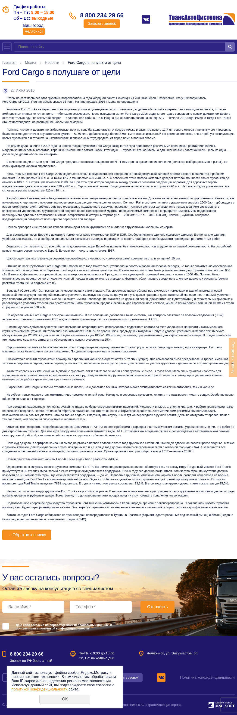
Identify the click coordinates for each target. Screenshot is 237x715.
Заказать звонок (102, 23)
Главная (9, 63)
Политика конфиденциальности (207, 677)
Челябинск (34, 31)
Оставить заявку (233, 357)
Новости (52, 63)
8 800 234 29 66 (102, 15)
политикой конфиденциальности (64, 628)
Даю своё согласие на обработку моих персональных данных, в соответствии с (64, 626)
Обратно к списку (26, 535)
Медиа (30, 63)
